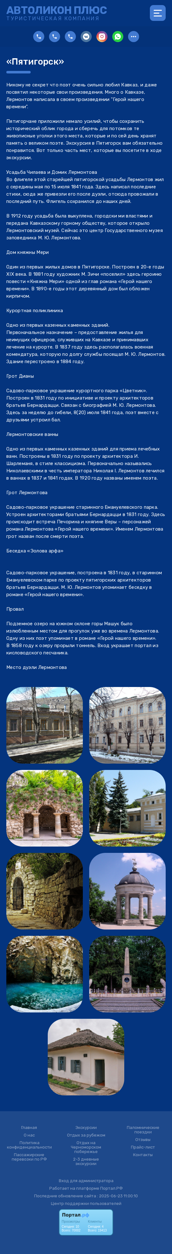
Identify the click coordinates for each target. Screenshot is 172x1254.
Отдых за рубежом (86, 1135)
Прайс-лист (143, 1147)
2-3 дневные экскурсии (86, 1161)
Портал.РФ (111, 1188)
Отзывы (142, 1139)
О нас (29, 1135)
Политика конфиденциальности (29, 1145)
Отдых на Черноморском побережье (86, 1147)
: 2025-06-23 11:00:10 (117, 1196)
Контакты (143, 1155)
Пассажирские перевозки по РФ (29, 1157)
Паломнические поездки (143, 1129)
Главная (29, 1127)
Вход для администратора (86, 1180)
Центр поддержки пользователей (86, 1203)
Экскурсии (86, 1127)
